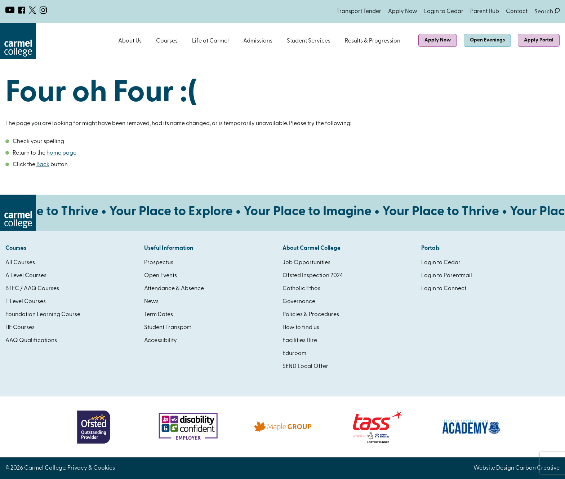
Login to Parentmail (446, 276)
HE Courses (20, 328)
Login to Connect (443, 289)
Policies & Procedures (310, 315)
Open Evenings (487, 40)
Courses (167, 41)
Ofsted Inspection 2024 (312, 276)
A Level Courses (25, 276)
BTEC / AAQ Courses (32, 289)
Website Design (493, 468)
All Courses (20, 263)
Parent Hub (484, 11)
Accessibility (160, 340)
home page (61, 153)
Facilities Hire (299, 340)
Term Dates (158, 315)
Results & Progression (372, 41)
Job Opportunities (306, 263)
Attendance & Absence (174, 289)
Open (145, 41)
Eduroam (294, 353)
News (151, 302)
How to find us (300, 328)
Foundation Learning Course (42, 315)
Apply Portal (538, 40)
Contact (517, 11)
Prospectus (158, 263)
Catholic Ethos (301, 289)
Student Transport (167, 328)
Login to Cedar (443, 11)
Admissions (257, 41)
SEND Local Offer (305, 366)
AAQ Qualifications (31, 340)
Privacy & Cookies (91, 468)
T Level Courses (25, 302)
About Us (130, 41)
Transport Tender (359, 11)
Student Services (308, 41)
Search (547, 11)
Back (42, 165)
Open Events (160, 276)
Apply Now (402, 11)
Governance (298, 302)
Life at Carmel (210, 41)
